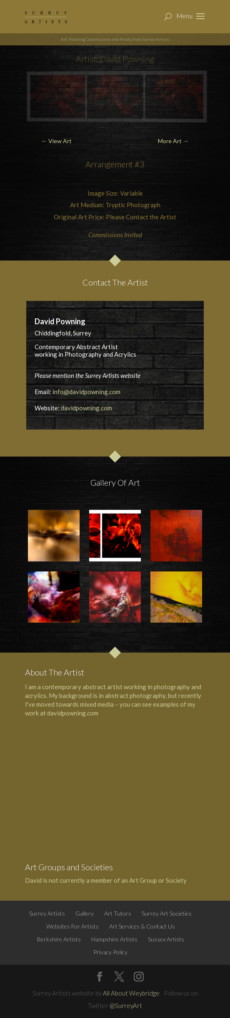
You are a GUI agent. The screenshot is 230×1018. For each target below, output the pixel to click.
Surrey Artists (47, 913)
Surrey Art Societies (167, 913)
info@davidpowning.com (86, 391)
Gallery (84, 913)
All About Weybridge (131, 993)
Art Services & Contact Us (142, 926)
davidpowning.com (86, 408)
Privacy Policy (110, 952)
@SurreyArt (126, 1005)
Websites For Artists (72, 926)
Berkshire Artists (59, 939)
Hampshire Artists (114, 939)
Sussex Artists (166, 939)
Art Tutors (117, 913)
